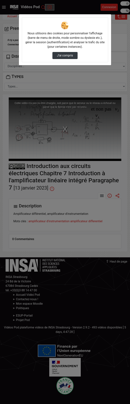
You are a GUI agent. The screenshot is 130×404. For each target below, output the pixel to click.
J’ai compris (65, 55)
